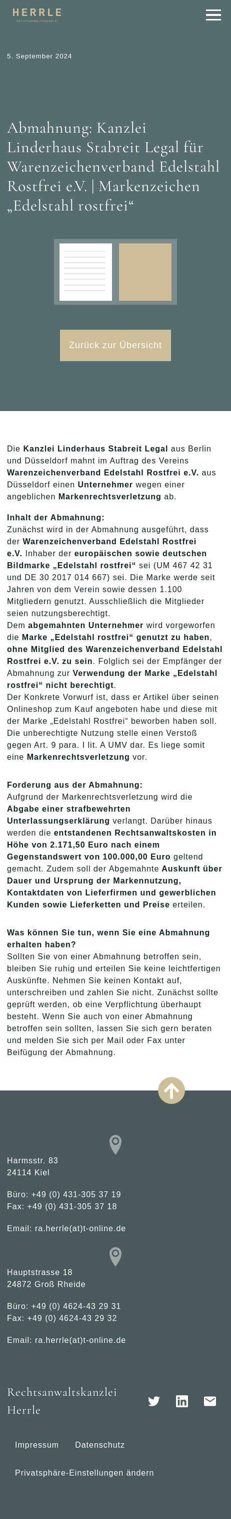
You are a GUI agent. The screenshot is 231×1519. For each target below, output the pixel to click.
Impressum (37, 1445)
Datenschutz (100, 1445)
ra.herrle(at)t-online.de (80, 1228)
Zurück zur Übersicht (115, 345)
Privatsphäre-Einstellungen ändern (84, 1473)
